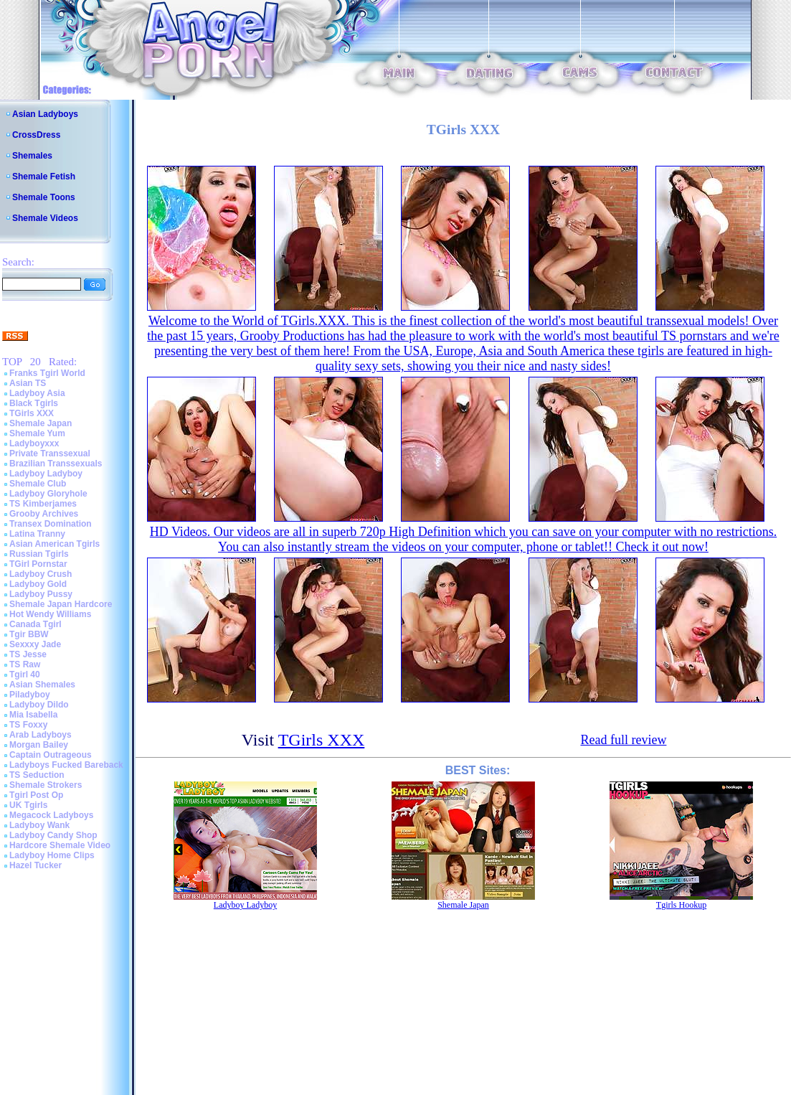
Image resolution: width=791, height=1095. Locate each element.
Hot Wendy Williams (50, 614)
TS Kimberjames (43, 504)
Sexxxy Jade (35, 644)
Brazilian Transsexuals (55, 464)
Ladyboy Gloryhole (48, 494)
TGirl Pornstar (38, 564)
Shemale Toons (43, 197)
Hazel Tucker (35, 865)
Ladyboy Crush (40, 574)
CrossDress (36, 135)
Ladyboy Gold (38, 584)
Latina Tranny (37, 534)
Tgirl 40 (24, 674)
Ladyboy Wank (39, 825)
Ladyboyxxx (34, 443)
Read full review (623, 740)
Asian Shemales (42, 685)
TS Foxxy (28, 725)
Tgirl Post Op (36, 795)
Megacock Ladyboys (51, 815)
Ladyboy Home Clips (52, 855)
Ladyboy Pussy (40, 594)
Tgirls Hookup (681, 905)
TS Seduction (37, 775)
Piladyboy (29, 695)
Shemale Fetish (43, 176)
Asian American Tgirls (54, 544)
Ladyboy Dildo (39, 705)
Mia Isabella (33, 715)
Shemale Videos (45, 218)
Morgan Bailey (38, 745)
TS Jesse (28, 654)
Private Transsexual (49, 453)
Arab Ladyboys (40, 735)
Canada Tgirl (35, 624)
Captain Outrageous (50, 755)
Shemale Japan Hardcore (60, 604)
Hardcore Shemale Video (59, 845)
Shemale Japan (40, 423)
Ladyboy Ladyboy (45, 474)
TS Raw (24, 664)
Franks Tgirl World (47, 373)
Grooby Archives (43, 514)
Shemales (32, 156)
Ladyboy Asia (37, 393)
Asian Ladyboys (45, 114)
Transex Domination (50, 524)
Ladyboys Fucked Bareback (66, 765)
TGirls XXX (31, 413)
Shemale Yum (37, 433)
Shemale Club (37, 484)
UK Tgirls (28, 805)
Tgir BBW (29, 634)
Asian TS (27, 383)
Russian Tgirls (39, 554)
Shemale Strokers (45, 785)
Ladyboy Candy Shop (53, 835)
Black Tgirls (33, 403)
